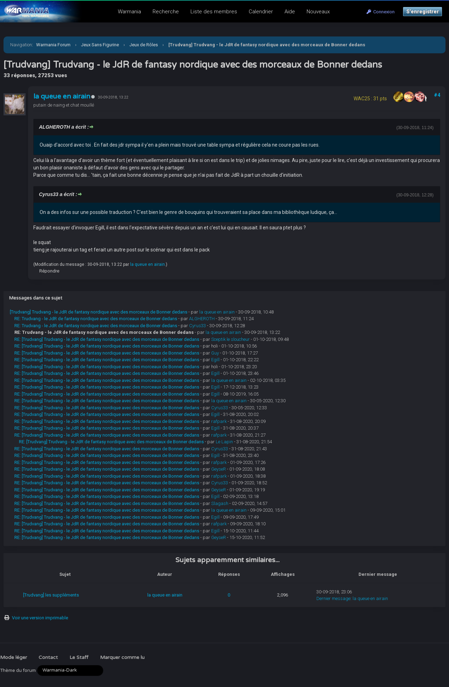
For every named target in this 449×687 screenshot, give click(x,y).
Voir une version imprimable (40, 617)
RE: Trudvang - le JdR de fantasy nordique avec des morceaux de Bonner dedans (95, 318)
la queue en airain (61, 96)
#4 (437, 95)
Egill (215, 359)
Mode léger (13, 657)
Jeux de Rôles (143, 44)
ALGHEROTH (202, 318)
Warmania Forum (53, 44)
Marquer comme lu (122, 657)
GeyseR (218, 469)
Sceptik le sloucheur (230, 339)
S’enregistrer (422, 11)
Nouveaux (318, 11)
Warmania (129, 11)
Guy (215, 353)
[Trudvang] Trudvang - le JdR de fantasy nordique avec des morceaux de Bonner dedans (98, 312)
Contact (48, 657)
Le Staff (78, 657)
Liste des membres (213, 11)
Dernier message (333, 598)
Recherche (166, 11)
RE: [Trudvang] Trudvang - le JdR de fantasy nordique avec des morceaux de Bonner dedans (106, 339)
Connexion (381, 11)
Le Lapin (224, 441)
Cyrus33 (197, 325)
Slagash (219, 503)
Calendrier (261, 11)
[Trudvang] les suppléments (51, 595)
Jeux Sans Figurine (100, 44)
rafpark (219, 421)
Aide (289, 11)
